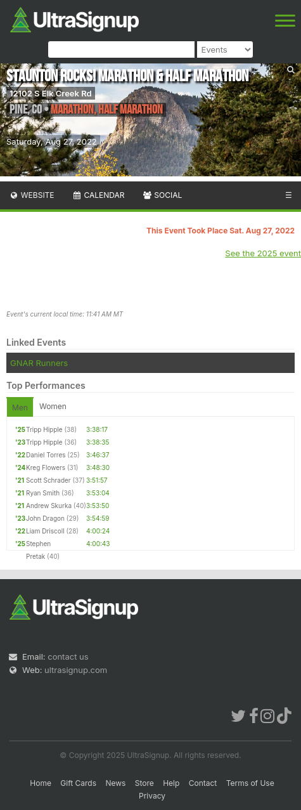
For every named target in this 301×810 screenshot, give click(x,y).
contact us (68, 656)
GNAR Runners (39, 363)
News (115, 783)
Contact (203, 783)
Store (144, 783)
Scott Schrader (48, 480)
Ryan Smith (43, 493)
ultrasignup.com (75, 670)
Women (53, 406)
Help (171, 783)
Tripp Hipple (44, 429)
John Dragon (45, 518)
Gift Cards (78, 783)
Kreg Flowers (45, 467)
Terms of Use (250, 783)
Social (162, 195)
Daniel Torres (46, 455)
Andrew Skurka (49, 505)
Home (40, 783)
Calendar (98, 195)
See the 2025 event (263, 253)
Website (31, 195)
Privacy (152, 795)
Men (20, 407)
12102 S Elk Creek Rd (51, 93)
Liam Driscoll (45, 531)
